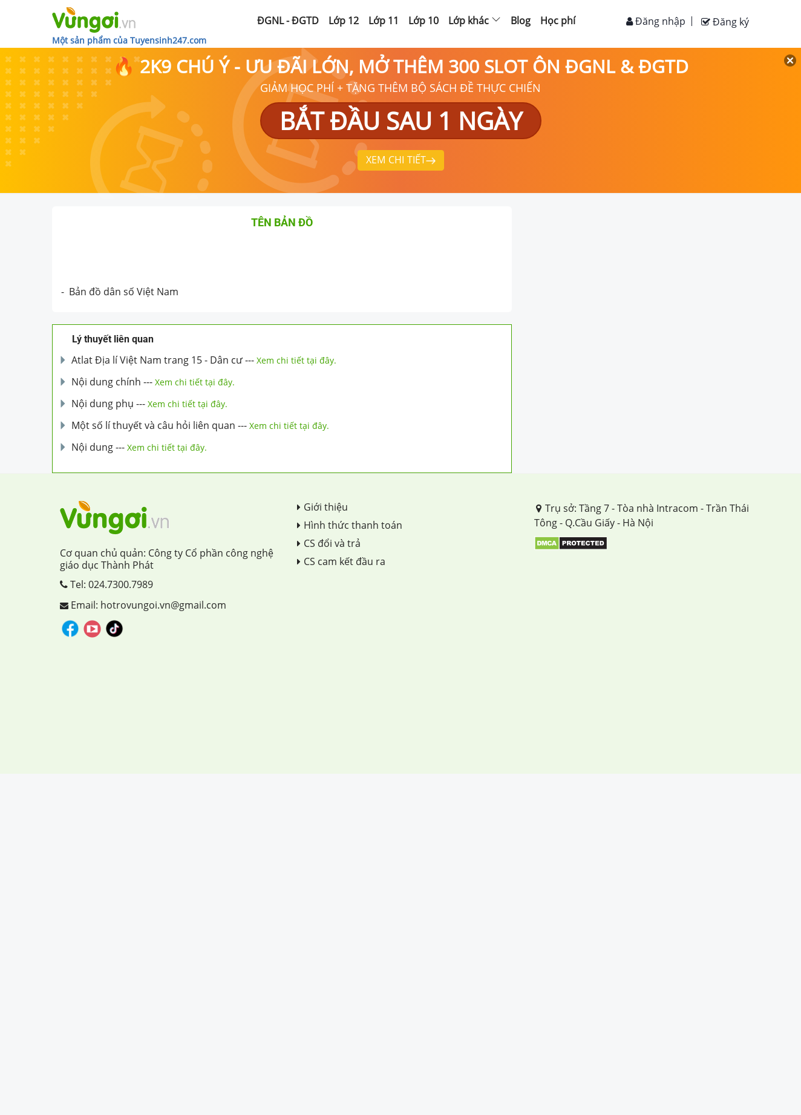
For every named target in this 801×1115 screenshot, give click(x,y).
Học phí (557, 20)
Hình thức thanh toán (349, 525)
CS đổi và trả (329, 543)
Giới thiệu (322, 507)
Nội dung (92, 447)
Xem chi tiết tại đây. (296, 360)
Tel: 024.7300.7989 (106, 584)
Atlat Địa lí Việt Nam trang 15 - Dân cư (157, 360)
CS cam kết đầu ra (341, 561)
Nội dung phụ (102, 403)
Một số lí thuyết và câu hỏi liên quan (153, 425)
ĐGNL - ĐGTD (288, 20)
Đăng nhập (655, 21)
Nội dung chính (106, 381)
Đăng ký (725, 21)
